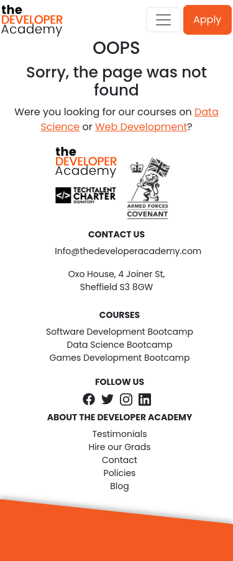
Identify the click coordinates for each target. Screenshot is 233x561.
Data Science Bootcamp (120, 344)
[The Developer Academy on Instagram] (126, 399)
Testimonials (119, 434)
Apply (207, 19)
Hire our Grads (119, 447)
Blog (119, 486)
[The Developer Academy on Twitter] (107, 398)
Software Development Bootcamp (119, 331)
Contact (119, 460)
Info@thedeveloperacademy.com (116, 251)
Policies (120, 473)
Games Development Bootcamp (120, 357)
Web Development (141, 127)
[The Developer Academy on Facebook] (89, 398)
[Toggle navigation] (163, 19)
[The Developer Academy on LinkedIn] (145, 399)
